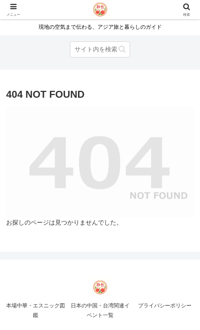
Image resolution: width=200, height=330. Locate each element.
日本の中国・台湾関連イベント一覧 (100, 310)
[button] (122, 49)
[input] (100, 49)
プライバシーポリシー (165, 305)
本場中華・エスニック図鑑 (35, 310)
